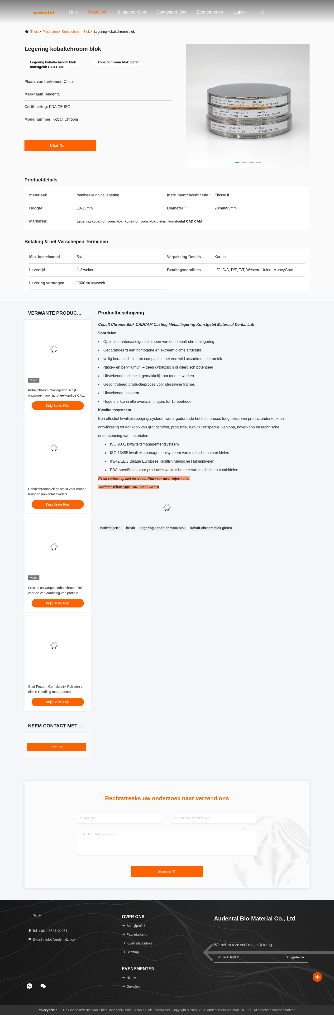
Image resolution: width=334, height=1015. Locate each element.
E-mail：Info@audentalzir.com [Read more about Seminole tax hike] (52, 939)
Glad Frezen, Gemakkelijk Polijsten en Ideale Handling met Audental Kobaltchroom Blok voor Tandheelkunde (57, 692)
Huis (73, 12)
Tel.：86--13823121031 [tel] (47, 931)
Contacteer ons (171, 12)
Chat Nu (60, 145)
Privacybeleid (47, 1010)
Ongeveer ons (132, 12)
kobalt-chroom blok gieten (211, 528)
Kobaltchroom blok (76, 31)
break (130, 528)
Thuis (34, 31)
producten (50, 31)
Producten (98, 12)
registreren (294, 957)
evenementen (210, 12)
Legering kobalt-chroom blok (163, 528)
